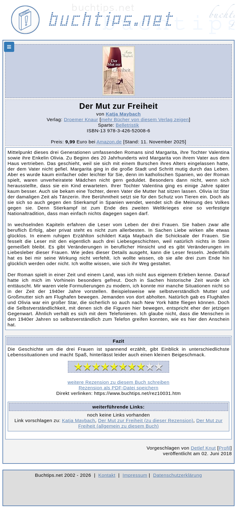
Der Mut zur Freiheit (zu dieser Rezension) (145, 420)
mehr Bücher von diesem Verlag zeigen (145, 119)
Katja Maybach (123, 113)
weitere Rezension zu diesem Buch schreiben (118, 382)
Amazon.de (109, 141)
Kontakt (106, 475)
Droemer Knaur (81, 119)
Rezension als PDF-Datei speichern (119, 387)
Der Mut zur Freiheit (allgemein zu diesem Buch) (150, 423)
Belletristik (127, 125)
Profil (225, 448)
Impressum (135, 475)
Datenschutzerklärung (177, 475)
